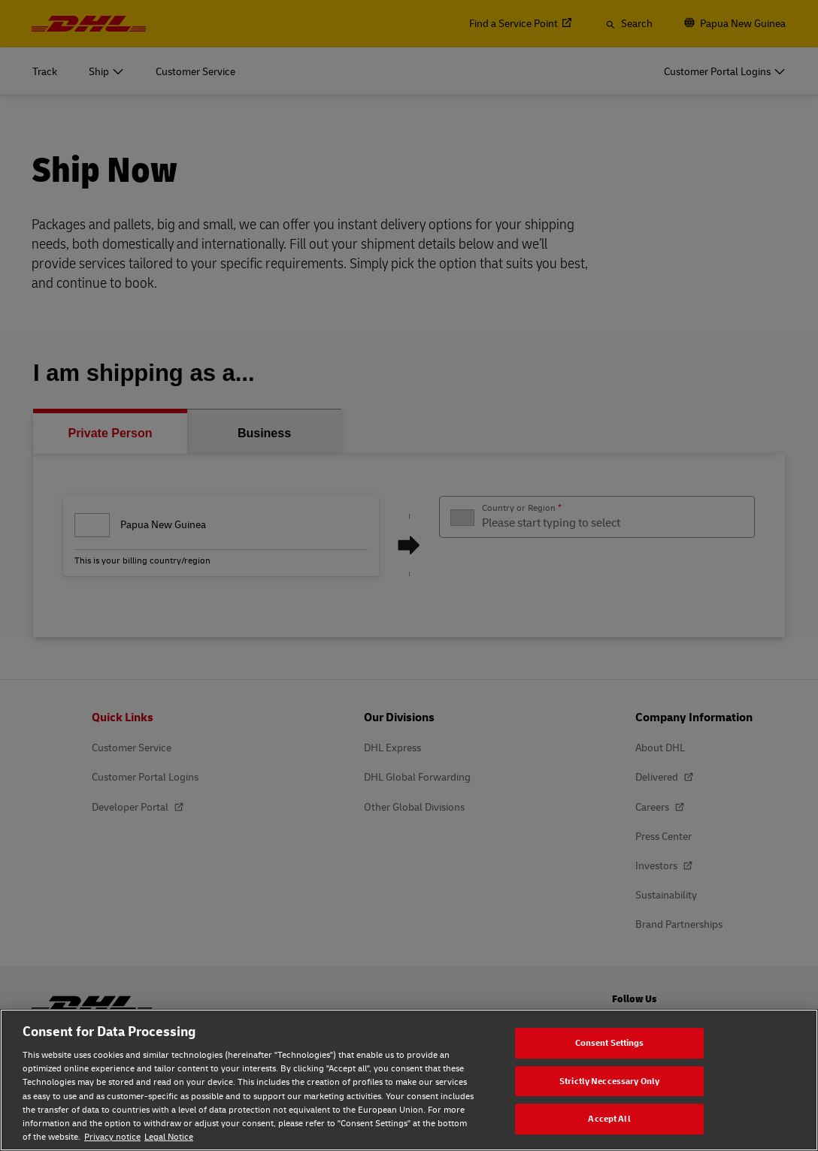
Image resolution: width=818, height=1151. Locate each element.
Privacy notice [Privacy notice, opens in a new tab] (112, 1136)
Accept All (609, 1118)
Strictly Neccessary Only (609, 1080)
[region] (409, 1080)
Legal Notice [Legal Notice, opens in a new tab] (168, 1136)
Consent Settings (609, 1042)
